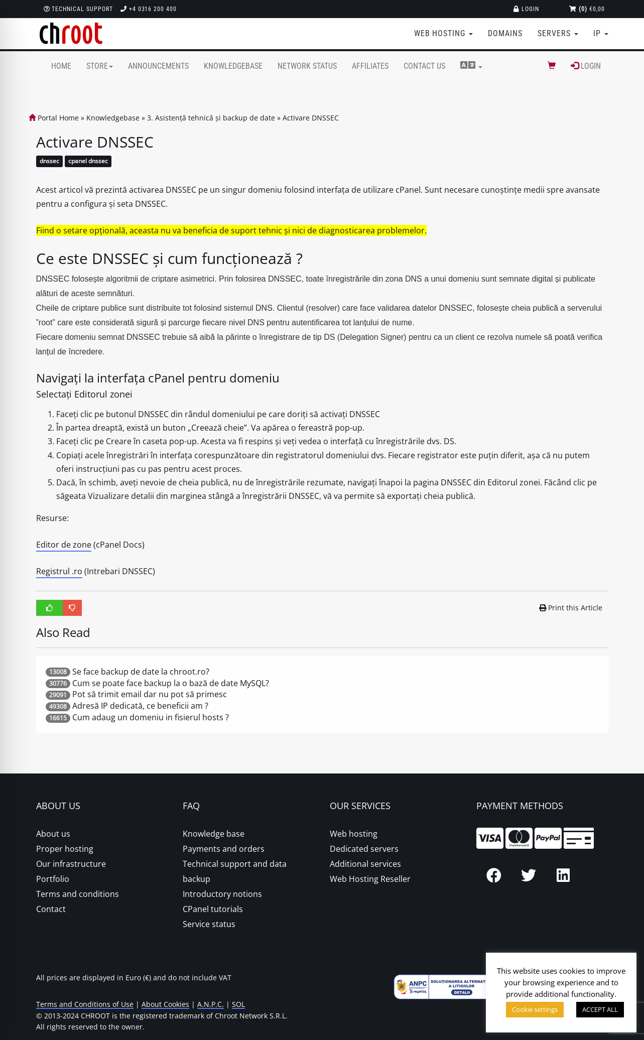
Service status (209, 924)
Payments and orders (224, 848)
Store (99, 66)
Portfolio (52, 878)
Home (61, 66)
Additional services (365, 863)
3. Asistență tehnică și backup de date (211, 117)
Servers (558, 33)
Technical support (78, 9)
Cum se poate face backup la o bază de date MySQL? (170, 683)
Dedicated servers (364, 848)
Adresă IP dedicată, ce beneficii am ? (140, 705)
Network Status (307, 66)
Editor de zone (63, 544)
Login (526, 9)
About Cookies (165, 1004)
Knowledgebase (233, 66)
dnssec (49, 161)
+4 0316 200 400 (148, 9)
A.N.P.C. (210, 1004)
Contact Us (424, 66)
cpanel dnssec (88, 161)
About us (53, 833)
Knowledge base (213, 833)
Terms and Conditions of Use (85, 1004)
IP (600, 33)
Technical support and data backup (235, 871)
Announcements (158, 66)
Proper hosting (64, 848)
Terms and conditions (77, 893)
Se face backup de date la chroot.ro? (140, 671)
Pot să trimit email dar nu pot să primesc (149, 694)
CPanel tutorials (213, 909)
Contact (51, 909)
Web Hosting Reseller (370, 878)
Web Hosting (443, 33)
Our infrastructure (71, 863)
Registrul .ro (59, 571)
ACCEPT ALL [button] (600, 1009)
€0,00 (587, 9)
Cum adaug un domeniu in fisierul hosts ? (150, 717)
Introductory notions (222, 893)
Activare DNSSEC (311, 117)
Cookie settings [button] (535, 1009)
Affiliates (370, 66)
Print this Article (570, 607)
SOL (238, 1004)
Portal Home (54, 117)
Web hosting (353, 833)
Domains (505, 33)
